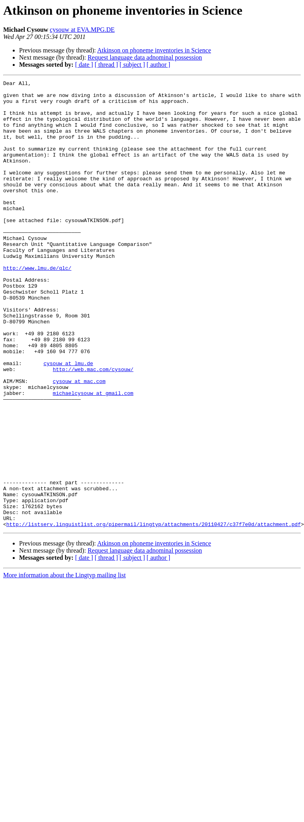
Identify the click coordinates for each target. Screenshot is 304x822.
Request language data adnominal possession (144, 57)
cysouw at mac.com (79, 441)
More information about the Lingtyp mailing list (64, 664)
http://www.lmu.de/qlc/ (37, 305)
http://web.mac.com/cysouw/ (93, 427)
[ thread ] (106, 64)
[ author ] (158, 64)
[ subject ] (132, 64)
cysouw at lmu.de (68, 420)
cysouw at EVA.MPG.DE (82, 29)
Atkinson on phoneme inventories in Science (154, 50)
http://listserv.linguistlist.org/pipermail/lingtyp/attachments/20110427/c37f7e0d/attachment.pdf (153, 613)
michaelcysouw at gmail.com (93, 456)
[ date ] (84, 64)
